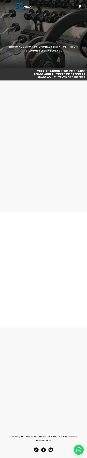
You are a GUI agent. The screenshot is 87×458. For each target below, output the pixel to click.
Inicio (13, 46)
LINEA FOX (60, 46)
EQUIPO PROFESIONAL (35, 46)
